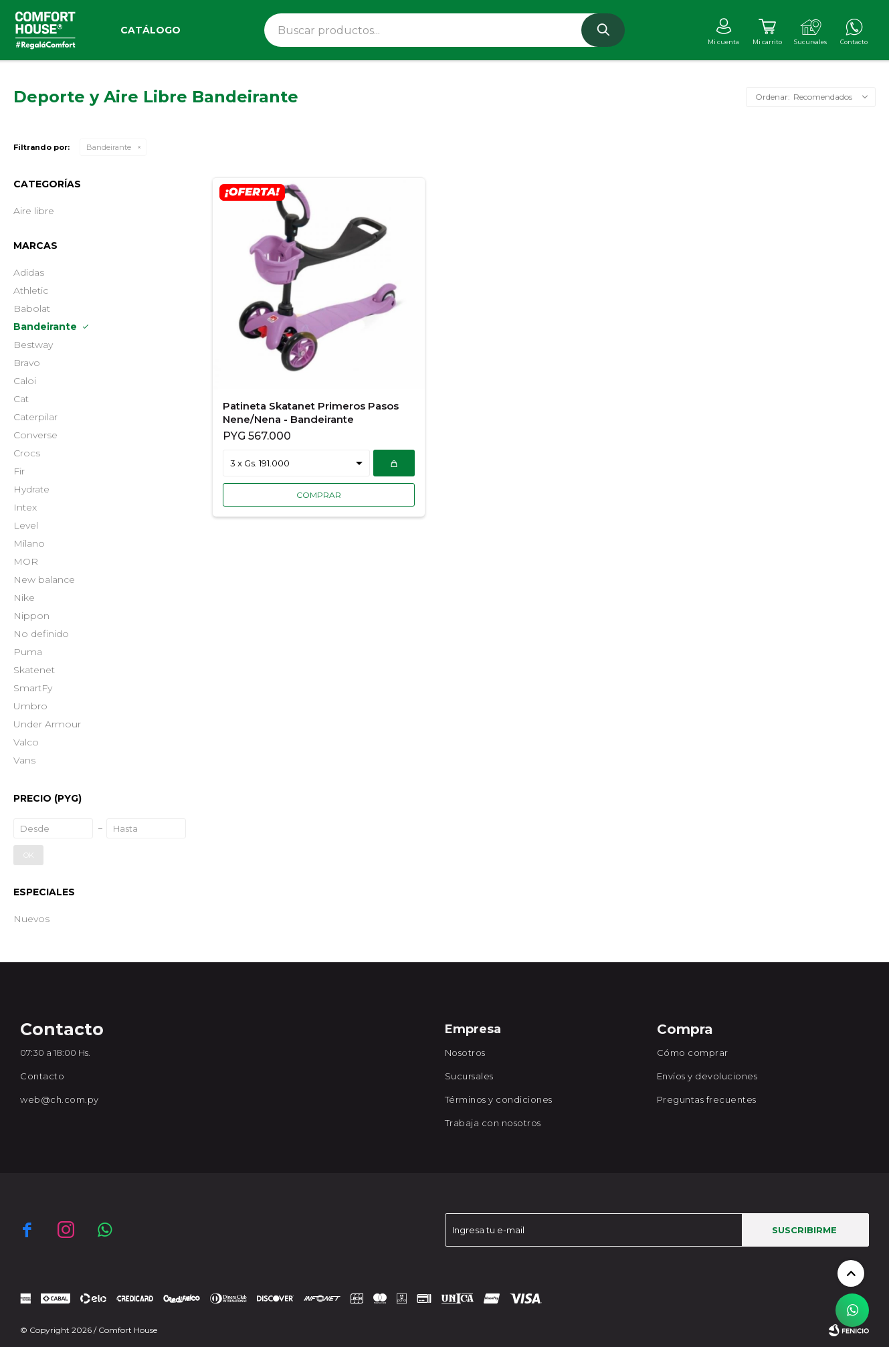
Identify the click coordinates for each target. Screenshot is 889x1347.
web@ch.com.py (59, 1099)
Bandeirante (108, 147)
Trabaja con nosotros (493, 1122)
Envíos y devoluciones (707, 1076)
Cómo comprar (692, 1052)
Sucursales (469, 1076)
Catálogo (150, 30)
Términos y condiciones (499, 1099)
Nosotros (465, 1052)
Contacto (42, 1076)
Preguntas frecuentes (707, 1099)
